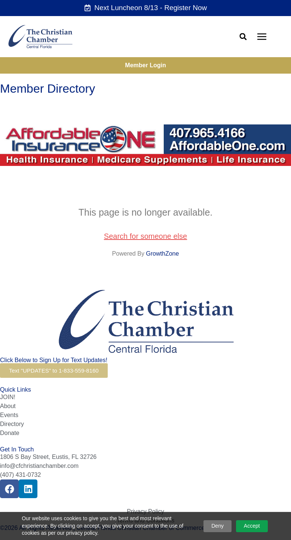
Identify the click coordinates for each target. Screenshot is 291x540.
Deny (217, 526)
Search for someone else (145, 236)
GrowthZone (162, 253)
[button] (243, 36)
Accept (252, 526)
